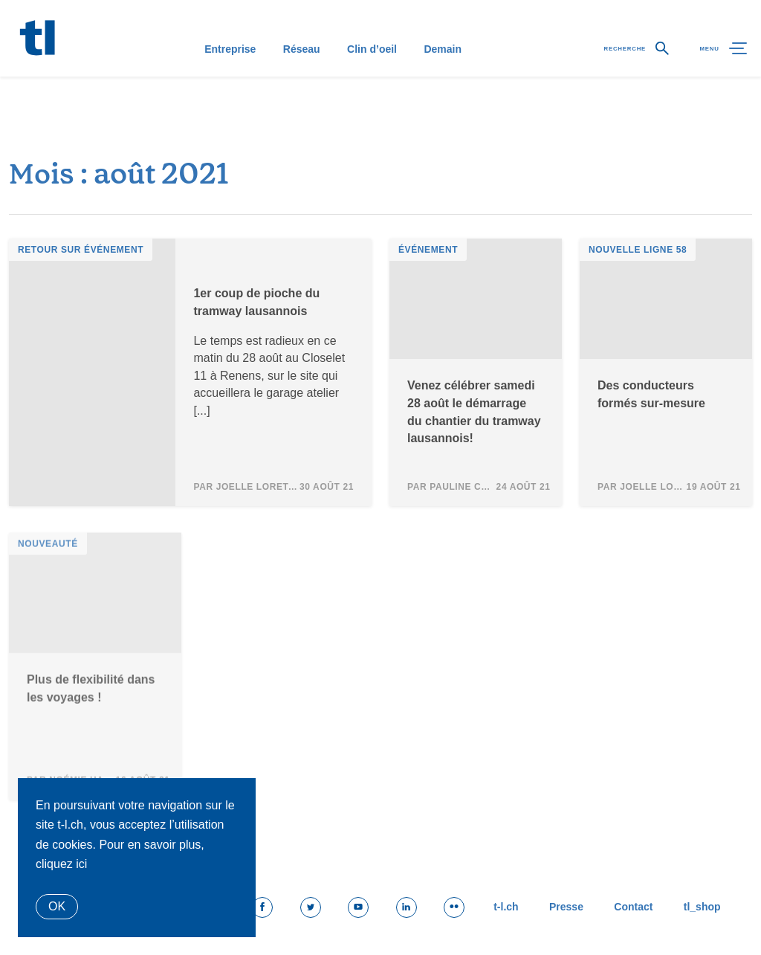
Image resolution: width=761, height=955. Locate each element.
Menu (713, 78)
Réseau (293, 79)
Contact (621, 908)
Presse (545, 908)
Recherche (601, 78)
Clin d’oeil (364, 79)
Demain (434, 79)
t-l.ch (476, 908)
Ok (56, 906)
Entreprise (221, 79)
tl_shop (697, 908)
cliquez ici (61, 864)
